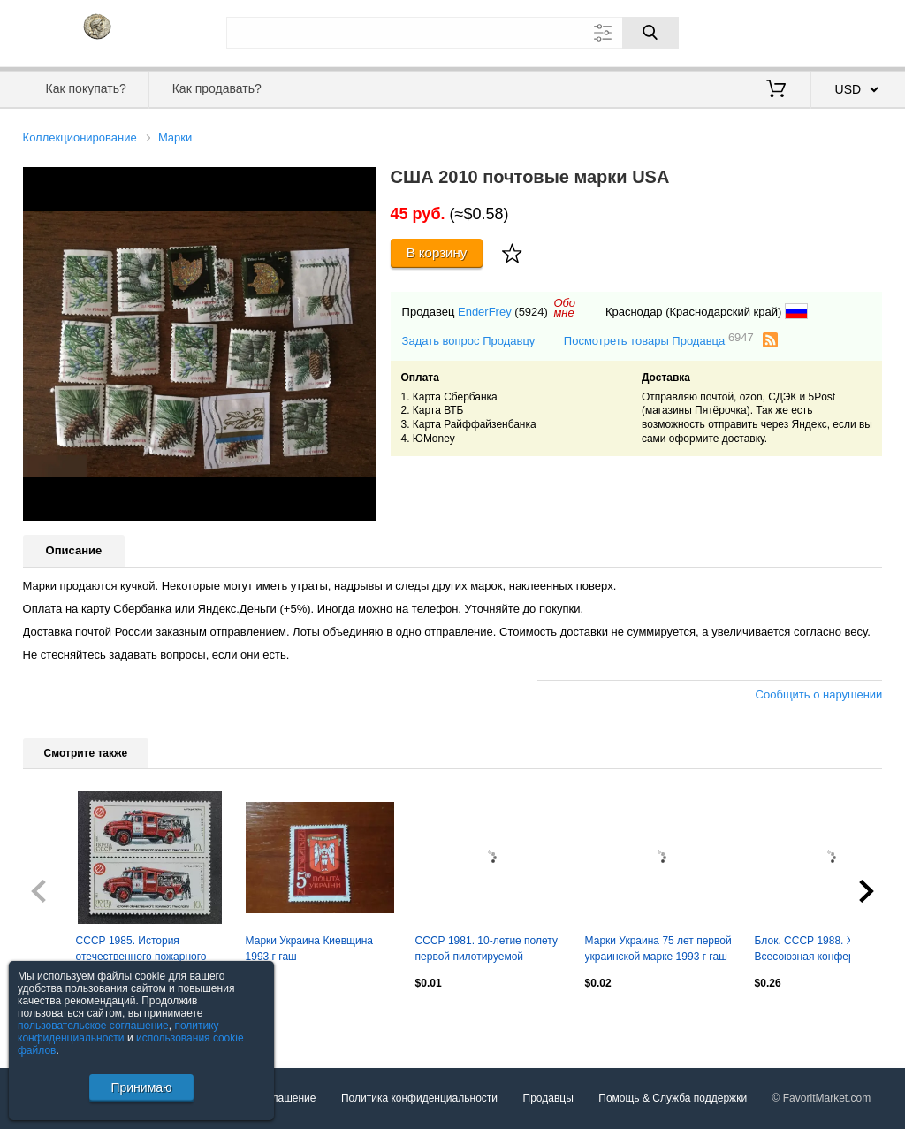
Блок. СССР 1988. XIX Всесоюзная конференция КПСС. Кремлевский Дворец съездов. (824, 950)
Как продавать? (217, 88)
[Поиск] (650, 33)
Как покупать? (86, 88)
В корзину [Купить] (437, 252)
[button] (360, 183)
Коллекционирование (80, 137)
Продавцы (548, 1098)
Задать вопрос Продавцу (469, 340)
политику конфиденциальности (118, 1031)
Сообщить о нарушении (819, 694)
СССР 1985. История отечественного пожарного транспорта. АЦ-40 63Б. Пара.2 (141, 950)
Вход (779, 31)
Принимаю (140, 1087)
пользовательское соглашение (93, 1025)
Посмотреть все (62, 1021)
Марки (175, 137)
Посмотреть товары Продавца (659, 339)
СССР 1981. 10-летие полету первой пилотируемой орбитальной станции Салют (486, 950)
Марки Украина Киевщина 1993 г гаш (309, 948)
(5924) (531, 311)
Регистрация (846, 31)
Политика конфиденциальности (419, 1098)
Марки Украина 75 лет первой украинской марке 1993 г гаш (658, 948)
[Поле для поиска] (452, 33)
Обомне (564, 307)
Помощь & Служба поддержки (672, 1098)
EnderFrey (485, 311)
